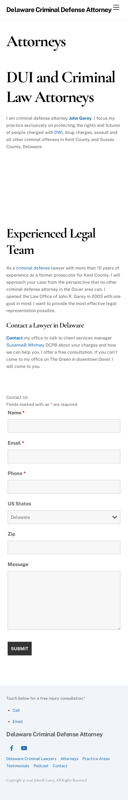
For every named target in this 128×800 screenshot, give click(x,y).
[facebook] (11, 747)
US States (19, 503)
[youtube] (24, 747)
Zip (11, 534)
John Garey (80, 118)
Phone (17, 473)
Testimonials (17, 765)
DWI (58, 132)
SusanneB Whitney (25, 345)
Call (16, 710)
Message (18, 564)
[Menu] (116, 7)
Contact (14, 338)
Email (16, 443)
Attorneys (69, 758)
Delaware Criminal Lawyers (31, 758)
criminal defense (33, 268)
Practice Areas (96, 758)
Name (16, 412)
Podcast (41, 765)
